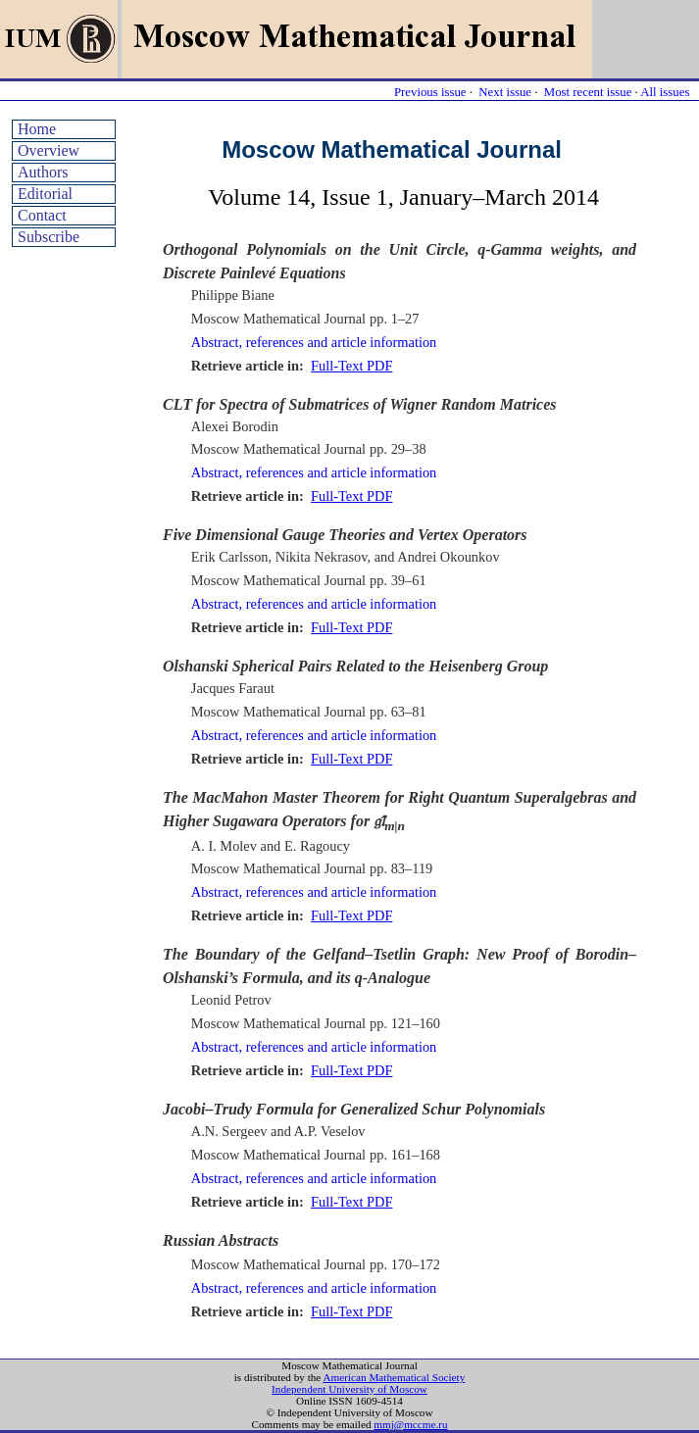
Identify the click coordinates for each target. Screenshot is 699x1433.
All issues (664, 92)
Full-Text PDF (351, 365)
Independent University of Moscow (349, 1389)
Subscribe (48, 236)
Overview (48, 150)
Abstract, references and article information (314, 342)
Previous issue (430, 92)
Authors (43, 172)
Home (37, 129)
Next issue (504, 92)
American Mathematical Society (394, 1377)
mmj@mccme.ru (410, 1424)
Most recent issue (588, 92)
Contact (42, 215)
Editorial (45, 193)
